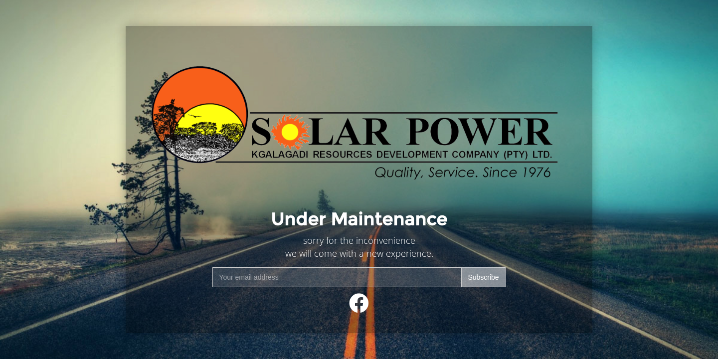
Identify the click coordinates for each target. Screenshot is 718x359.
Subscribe (483, 277)
